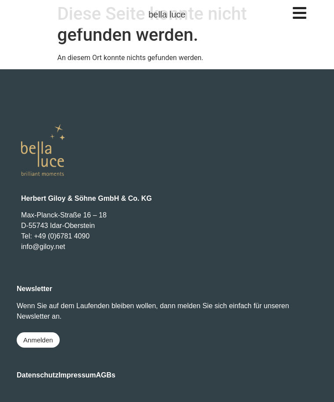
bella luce (167, 14)
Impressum (77, 375)
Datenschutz (37, 375)
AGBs (105, 375)
